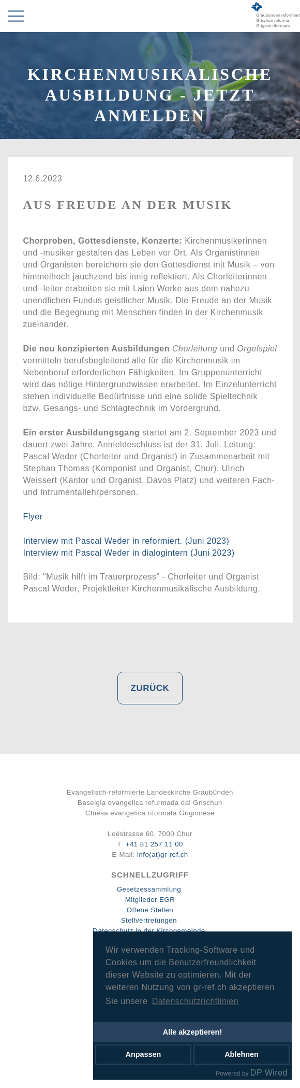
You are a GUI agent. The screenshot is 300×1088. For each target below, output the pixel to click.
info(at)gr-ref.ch (162, 854)
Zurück (150, 688)
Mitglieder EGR (150, 899)
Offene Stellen (150, 910)
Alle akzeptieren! (192, 1032)
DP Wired (269, 1072)
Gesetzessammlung (149, 889)
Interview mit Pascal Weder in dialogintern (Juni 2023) (129, 552)
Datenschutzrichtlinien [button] (195, 1001)
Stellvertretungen (149, 920)
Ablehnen (241, 1054)
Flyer (33, 516)
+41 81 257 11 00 (154, 844)
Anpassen (143, 1054)
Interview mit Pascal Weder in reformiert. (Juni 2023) (126, 540)
